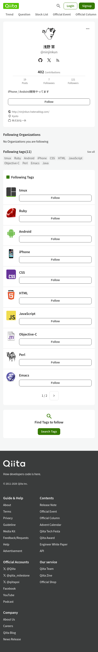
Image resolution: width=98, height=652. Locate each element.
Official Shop (48, 582)
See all (91, 151)
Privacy (8, 518)
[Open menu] (88, 29)
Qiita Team (47, 569)
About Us (9, 619)
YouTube (8, 595)
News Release (12, 639)
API (42, 551)
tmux (7, 158)
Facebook (9, 588)
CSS (52, 158)
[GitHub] (40, 60)
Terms (7, 511)
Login (70, 6)
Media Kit (9, 531)
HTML (62, 158)
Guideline (9, 525)
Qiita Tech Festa (50, 531)
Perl (25, 163)
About (7, 505)
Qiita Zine (46, 575)
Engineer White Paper (54, 544)
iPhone (42, 158)
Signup (87, 6)
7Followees (48, 81)
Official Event (62, 14)
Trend (9, 14)
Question (24, 14)
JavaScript (75, 158)
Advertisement (12, 551)
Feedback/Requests (16, 538)
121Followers (73, 81)
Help (6, 544)
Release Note (48, 505)
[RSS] (57, 60)
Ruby (17, 158)
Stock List (41, 14)
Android (29, 158)
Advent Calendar (50, 525)
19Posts (25, 81)
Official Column (50, 518)
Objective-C (11, 163)
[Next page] (54, 395)
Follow (49, 101)
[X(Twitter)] (49, 60)
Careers (8, 626)
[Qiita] (11, 6)
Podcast (8, 601)
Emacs (35, 163)
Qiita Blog (9, 633)
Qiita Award (47, 538)
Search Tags (49, 431)
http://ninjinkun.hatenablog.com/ (30, 111)
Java (46, 163)
